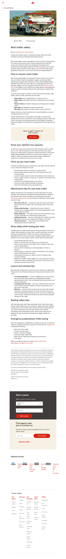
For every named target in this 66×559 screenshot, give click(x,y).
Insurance (21, 513)
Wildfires (44, 523)
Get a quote (33, 137)
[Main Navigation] (3, 2)
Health (21, 510)
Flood (43, 508)
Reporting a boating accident (44, 466)
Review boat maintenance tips (20, 198)
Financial (21, 506)
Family (13, 510)
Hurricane (44, 512)
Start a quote (24, 416)
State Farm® (25, 52)
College (21, 500)
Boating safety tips (20, 465)
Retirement (22, 521)
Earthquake (45, 500)
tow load (15, 151)
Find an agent (42, 436)
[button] (64, 3)
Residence (14, 513)
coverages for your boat (25, 343)
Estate (21, 503)
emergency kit (50, 324)
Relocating (29, 542)
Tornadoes (44, 520)
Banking (14, 507)
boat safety (38, 68)
